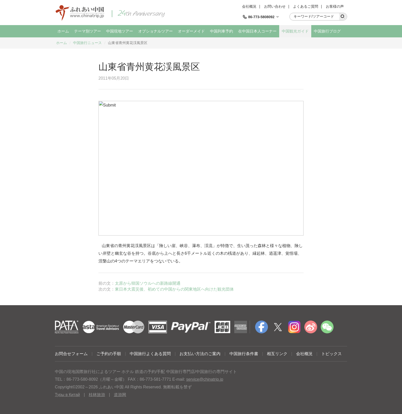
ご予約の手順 (108, 354)
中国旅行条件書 (243, 354)
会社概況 (249, 6)
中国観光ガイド (295, 31)
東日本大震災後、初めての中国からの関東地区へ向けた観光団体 (174, 289)
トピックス (331, 354)
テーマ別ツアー (87, 31)
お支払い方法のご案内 (199, 354)
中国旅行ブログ (327, 31)
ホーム (63, 31)
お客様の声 (335, 6)
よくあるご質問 (305, 6)
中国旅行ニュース (87, 43)
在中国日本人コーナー (257, 31)
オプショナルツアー (155, 31)
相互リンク (277, 354)
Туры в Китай (67, 394)
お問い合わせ (275, 6)
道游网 (120, 394)
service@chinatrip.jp (204, 379)
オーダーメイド (191, 31)
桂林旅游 (97, 394)
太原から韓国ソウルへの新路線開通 (147, 283)
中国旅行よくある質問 (150, 354)
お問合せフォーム (71, 354)
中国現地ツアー (119, 31)
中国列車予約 (221, 31)
